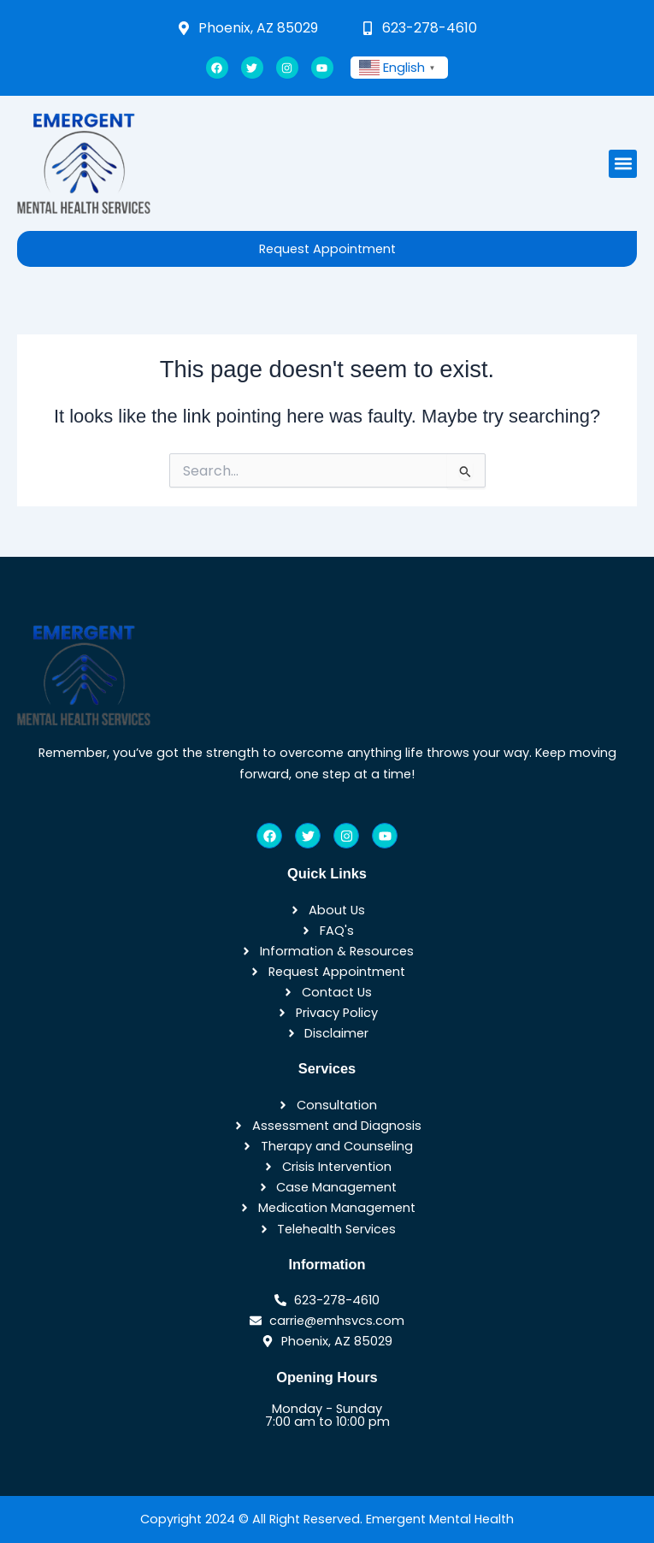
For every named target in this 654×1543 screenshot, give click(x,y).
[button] (623, 164)
